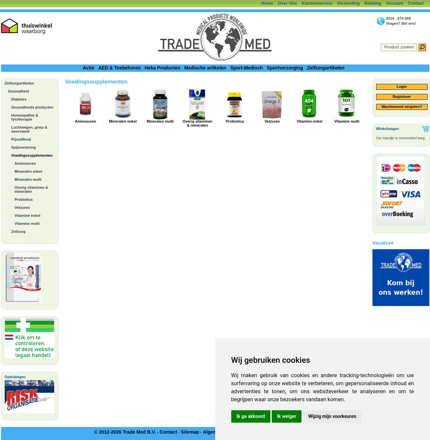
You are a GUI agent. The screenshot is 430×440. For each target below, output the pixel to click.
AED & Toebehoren (119, 67)
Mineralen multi (28, 179)
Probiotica (24, 199)
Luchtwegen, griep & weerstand (29, 129)
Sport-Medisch (246, 67)
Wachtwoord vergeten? (401, 107)
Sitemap (190, 432)
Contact (416, 3)
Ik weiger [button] (286, 416)
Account (394, 3)
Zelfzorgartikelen (325, 67)
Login (402, 87)
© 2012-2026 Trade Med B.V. (125, 432)
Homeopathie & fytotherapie (24, 117)
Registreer (402, 97)
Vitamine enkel (27, 215)
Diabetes (19, 99)
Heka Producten (162, 67)
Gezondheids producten (32, 107)
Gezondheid (18, 91)
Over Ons (287, 3)
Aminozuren (25, 163)
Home (267, 3)
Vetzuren (22, 207)
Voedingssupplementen (32, 155)
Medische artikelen (205, 67)
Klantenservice (317, 3)
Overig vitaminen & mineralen (31, 189)
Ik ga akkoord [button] (251, 416)
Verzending (348, 3)
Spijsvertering (23, 147)
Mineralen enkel (28, 171)
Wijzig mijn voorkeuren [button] (332, 416)
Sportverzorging (285, 67)
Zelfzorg (18, 232)
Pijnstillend (21, 139)
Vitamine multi (27, 224)
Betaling (372, 3)
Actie (88, 67)
